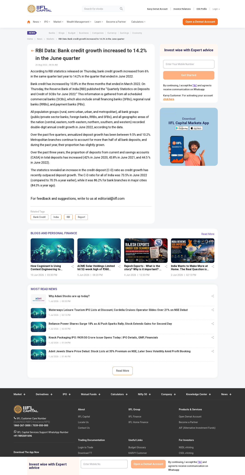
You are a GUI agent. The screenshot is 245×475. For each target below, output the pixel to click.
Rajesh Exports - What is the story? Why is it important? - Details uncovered (142, 269)
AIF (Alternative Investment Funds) (197, 427)
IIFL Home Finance (138, 422)
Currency (112, 33)
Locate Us (83, 422)
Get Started (188, 75)
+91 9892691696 (23, 435)
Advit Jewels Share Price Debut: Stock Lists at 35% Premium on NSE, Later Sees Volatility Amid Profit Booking (120, 351)
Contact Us (84, 427)
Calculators (137, 21)
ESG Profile (202, 9)
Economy (137, 33)
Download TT (85, 453)
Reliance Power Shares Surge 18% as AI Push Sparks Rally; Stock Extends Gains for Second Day (110, 323)
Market (57, 21)
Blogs (61, 33)
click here (168, 99)
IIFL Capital (84, 416)
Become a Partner (116, 21)
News (36, 21)
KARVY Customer (137, 453)
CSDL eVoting (186, 453)
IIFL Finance (134, 416)
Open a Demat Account (200, 21)
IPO (46, 21)
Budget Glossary (137, 447)
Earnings (124, 33)
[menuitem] (30, 21)
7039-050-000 (40, 425)
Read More (207, 234)
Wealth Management (78, 21)
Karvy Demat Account (157, 9)
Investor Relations (182, 9)
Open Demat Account (190, 416)
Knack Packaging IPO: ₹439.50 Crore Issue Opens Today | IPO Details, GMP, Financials (103, 337)
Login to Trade (85, 447)
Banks (52, 33)
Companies (98, 33)
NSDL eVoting (186, 447)
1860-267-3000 (22, 425)
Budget (72, 33)
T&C (194, 85)
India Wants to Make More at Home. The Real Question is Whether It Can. (189, 269)
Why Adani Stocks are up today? (69, 296)
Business (84, 33)
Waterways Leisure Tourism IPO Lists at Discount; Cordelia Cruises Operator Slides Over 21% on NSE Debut (118, 310)
